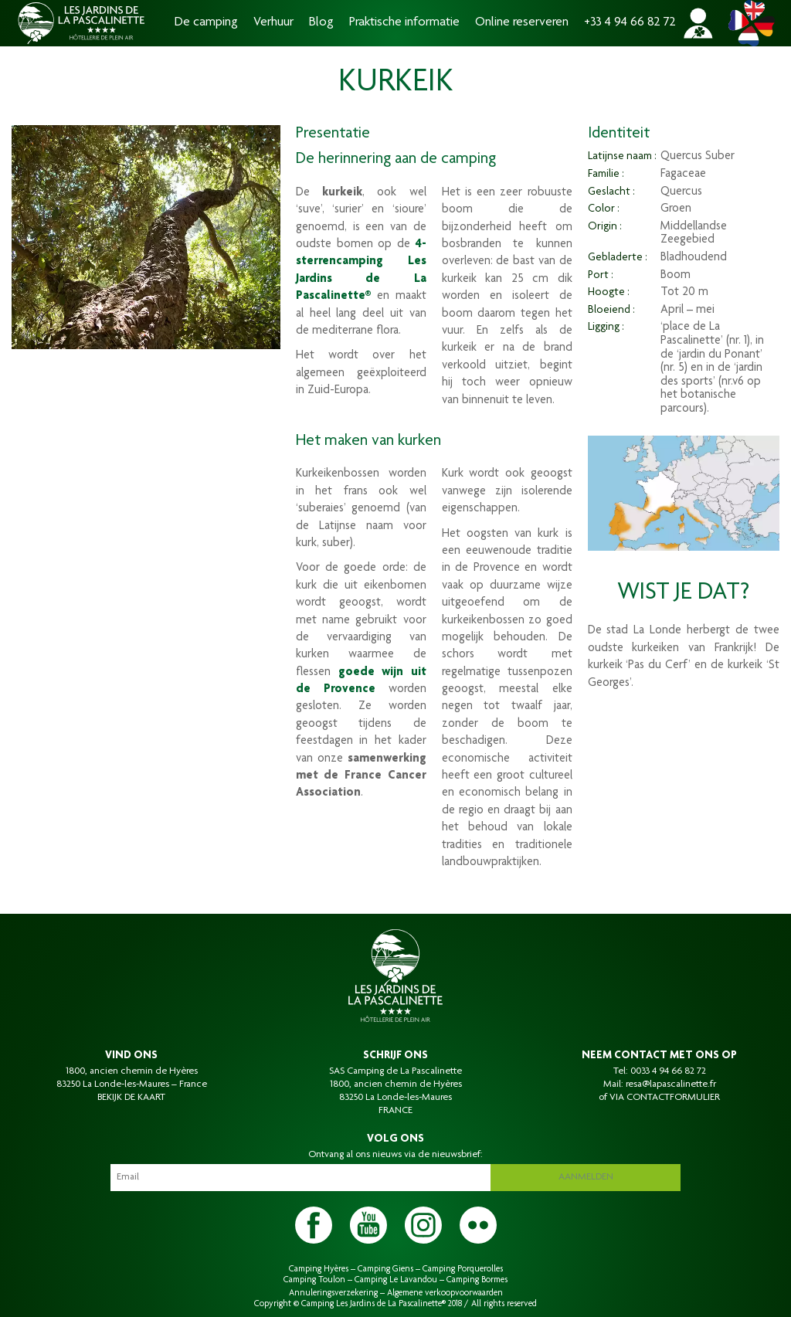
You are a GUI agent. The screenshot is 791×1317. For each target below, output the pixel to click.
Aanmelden (585, 1177)
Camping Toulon (314, 1280)
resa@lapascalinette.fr (671, 1084)
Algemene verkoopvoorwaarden (445, 1293)
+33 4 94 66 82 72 (630, 22)
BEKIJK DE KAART (131, 1097)
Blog (321, 22)
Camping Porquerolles (463, 1269)
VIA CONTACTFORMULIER (664, 1097)
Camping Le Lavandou (396, 1280)
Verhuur (273, 22)
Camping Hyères (318, 1269)
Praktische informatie (404, 22)
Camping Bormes (477, 1280)
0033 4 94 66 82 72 (668, 1071)
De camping (206, 22)
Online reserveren (522, 22)
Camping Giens (385, 1269)
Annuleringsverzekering (333, 1293)
